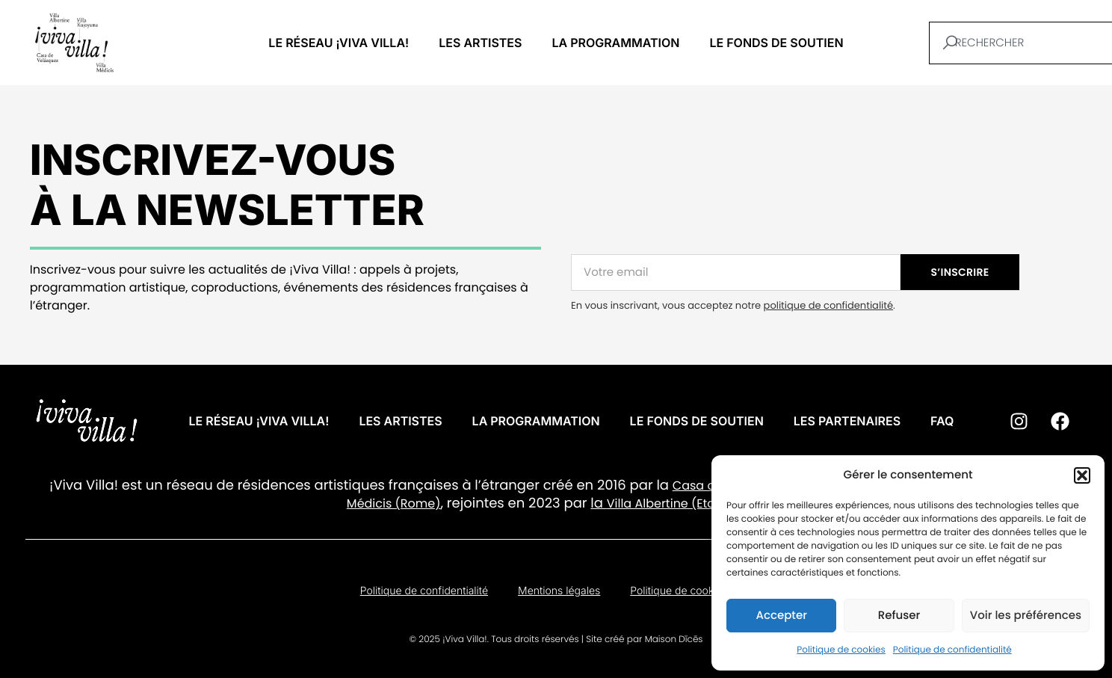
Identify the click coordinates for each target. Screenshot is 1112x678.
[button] (1082, 475)
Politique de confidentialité (952, 650)
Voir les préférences (1025, 615)
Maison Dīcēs (674, 639)
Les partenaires (847, 420)
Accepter (781, 615)
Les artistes (480, 42)
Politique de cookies (841, 650)
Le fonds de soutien (776, 42)
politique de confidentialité (828, 305)
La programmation (615, 42)
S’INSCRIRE (960, 272)
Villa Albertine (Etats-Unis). (686, 503)
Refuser (899, 615)
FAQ (942, 420)
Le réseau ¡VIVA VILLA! (338, 42)
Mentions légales (559, 591)
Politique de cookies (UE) (691, 591)
